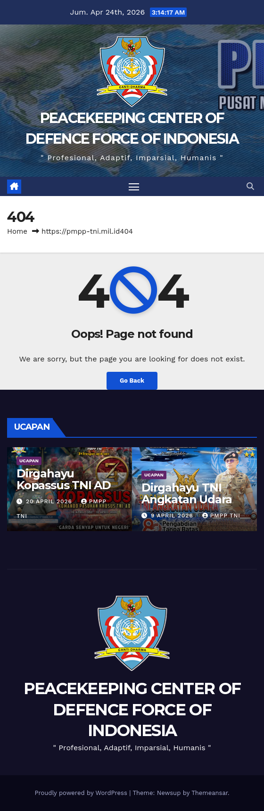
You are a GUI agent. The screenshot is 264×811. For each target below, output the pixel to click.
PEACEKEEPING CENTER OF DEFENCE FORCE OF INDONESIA (132, 709)
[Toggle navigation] (134, 186)
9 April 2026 (173, 515)
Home (17, 231)
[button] (250, 186)
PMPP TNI (221, 515)
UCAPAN (29, 460)
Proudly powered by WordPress (81, 792)
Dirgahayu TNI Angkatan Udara (186, 493)
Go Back (132, 380)
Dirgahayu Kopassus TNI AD (63, 479)
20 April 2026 (50, 501)
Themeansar (209, 792)
